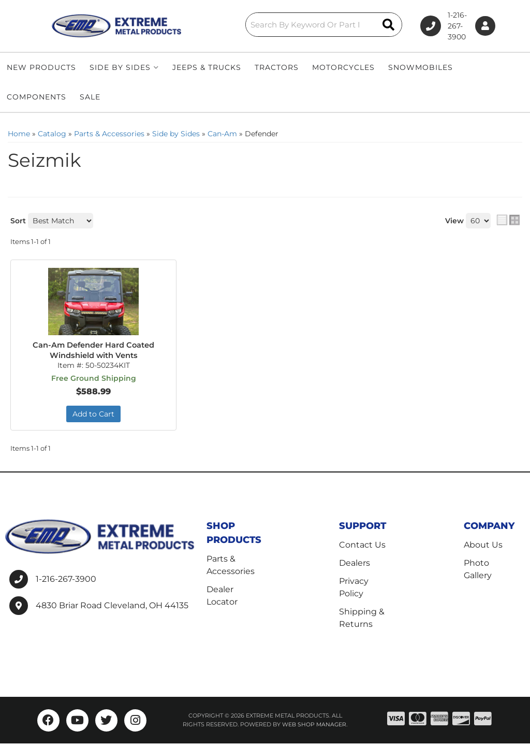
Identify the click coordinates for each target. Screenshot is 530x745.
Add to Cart (93, 415)
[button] (271, 24)
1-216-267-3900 (66, 580)
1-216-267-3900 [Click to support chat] (421, 26)
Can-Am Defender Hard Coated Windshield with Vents (93, 350)
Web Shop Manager (314, 725)
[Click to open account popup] (482, 26)
